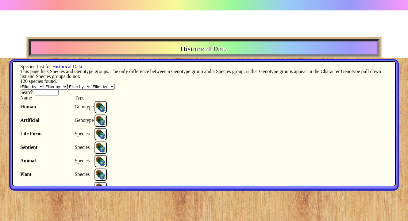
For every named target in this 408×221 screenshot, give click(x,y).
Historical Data (67, 66)
